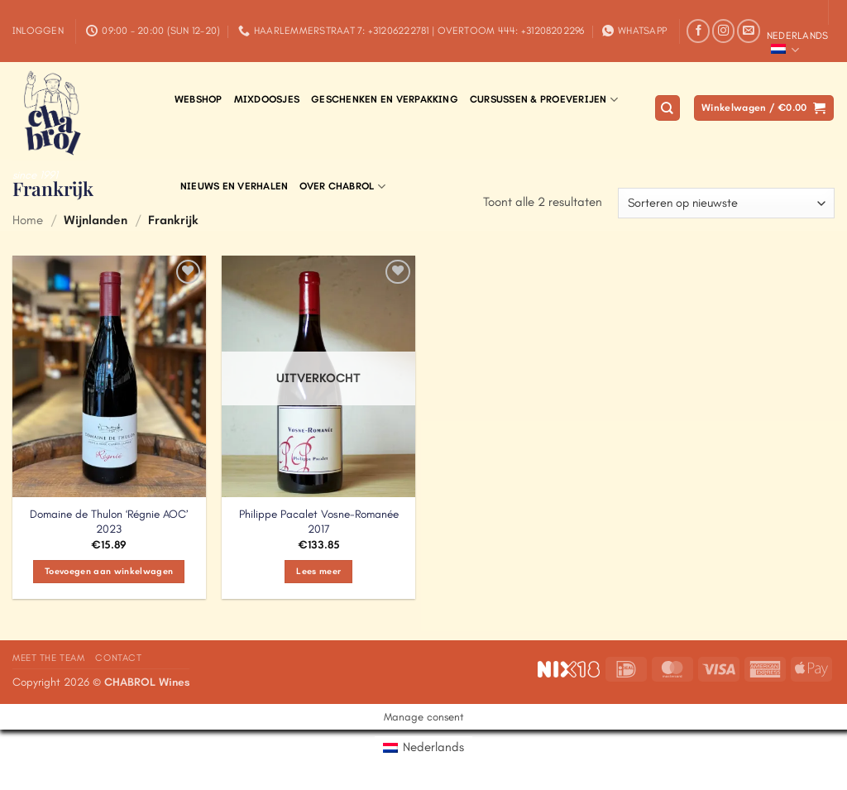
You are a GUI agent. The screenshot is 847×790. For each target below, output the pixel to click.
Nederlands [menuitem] (433, 747)
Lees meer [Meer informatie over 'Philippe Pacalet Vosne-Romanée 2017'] (318, 571)
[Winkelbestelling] (726, 203)
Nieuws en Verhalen (234, 186)
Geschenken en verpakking (384, 99)
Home (27, 220)
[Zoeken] (667, 108)
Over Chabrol (342, 186)
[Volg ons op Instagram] (723, 30)
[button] (38, 31)
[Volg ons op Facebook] (698, 30)
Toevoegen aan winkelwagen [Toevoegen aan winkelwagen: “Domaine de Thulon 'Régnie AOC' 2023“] (109, 571)
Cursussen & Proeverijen (544, 100)
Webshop (199, 99)
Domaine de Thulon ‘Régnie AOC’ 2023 (109, 521)
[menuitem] (423, 747)
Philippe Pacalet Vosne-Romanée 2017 (319, 521)
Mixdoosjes (266, 99)
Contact (118, 657)
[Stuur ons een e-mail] (748, 30)
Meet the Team (48, 657)
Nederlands (797, 44)
